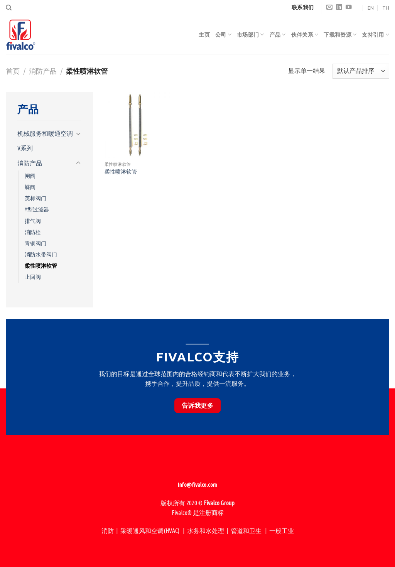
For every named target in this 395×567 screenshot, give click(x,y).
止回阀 (33, 277)
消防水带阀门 (41, 254)
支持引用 (375, 34)
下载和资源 (340, 34)
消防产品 (43, 71)
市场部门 (250, 34)
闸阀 (30, 176)
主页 (204, 35)
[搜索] (9, 7)
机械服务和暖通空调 (45, 133)
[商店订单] (361, 71)
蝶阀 (30, 187)
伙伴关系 (305, 34)
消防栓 (33, 232)
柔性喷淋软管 (41, 266)
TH (385, 7)
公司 (223, 34)
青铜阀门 (35, 243)
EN (371, 7)
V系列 (25, 148)
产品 (278, 34)
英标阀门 (35, 198)
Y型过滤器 (37, 209)
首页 (13, 71)
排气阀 (33, 221)
